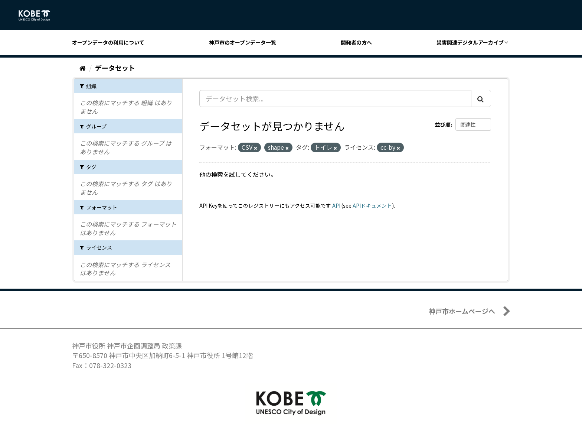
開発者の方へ (356, 42)
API (336, 205)
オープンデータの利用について (108, 42)
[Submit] (481, 98)
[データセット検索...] (335, 98)
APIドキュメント (372, 205)
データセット (115, 67)
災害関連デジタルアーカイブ (470, 42)
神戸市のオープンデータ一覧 (242, 42)
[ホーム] (82, 67)
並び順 (443, 124)
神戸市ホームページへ (462, 311)
